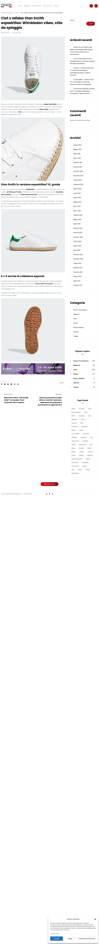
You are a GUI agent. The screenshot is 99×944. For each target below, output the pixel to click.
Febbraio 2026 (77, 162)
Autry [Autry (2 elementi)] (85, 412)
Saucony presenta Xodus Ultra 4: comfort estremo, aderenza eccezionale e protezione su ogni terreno (50, 401)
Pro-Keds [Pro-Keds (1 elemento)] (81, 448)
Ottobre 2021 (77, 276)
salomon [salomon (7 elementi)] (81, 451)
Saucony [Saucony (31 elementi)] (90, 451)
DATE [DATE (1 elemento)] (81, 423)
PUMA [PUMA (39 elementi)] (89, 448)
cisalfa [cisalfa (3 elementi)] (82, 419)
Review (7, 32)
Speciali (75, 332)
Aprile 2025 (76, 206)
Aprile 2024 (76, 224)
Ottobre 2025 (77, 180)
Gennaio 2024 (77, 232)
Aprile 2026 (76, 154)
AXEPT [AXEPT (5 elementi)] (73, 416)
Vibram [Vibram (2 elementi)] (80, 469)
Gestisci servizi (55, 933)
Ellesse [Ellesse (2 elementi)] (73, 430)
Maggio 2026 (77, 149)
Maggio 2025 (77, 202)
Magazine (27, 6)
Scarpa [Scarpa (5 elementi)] (73, 455)
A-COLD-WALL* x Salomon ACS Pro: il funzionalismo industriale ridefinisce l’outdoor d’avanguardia (82, 82)
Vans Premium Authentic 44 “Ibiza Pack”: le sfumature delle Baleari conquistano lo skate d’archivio (82, 91)
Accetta (56, 938)
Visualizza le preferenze (87, 938)
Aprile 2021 (76, 281)
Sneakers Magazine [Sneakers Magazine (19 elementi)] (76, 459)
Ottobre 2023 (77, 241)
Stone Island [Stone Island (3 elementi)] (74, 462)
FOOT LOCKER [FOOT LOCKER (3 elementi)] (75, 433)
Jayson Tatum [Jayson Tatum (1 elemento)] (75, 441)
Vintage (75, 336)
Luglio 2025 (77, 193)
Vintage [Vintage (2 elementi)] (87, 469)
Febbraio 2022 (77, 268)
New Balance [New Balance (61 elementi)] (82, 444)
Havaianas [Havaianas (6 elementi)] (83, 437)
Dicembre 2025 (78, 171)
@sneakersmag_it (49, 484)
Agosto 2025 (77, 189)
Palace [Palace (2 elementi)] (73, 448)
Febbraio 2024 (77, 228)
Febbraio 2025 (77, 215)
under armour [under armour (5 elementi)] (75, 466)
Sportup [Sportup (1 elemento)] (88, 459)
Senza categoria (78, 327)
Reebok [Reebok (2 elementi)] (73, 451)
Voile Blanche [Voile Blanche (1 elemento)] (75, 473)
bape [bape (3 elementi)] (89, 416)
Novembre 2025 (78, 176)
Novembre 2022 (78, 259)
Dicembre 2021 (78, 272)
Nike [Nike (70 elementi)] (91, 444)
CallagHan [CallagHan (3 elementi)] (74, 419)
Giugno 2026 (77, 145)
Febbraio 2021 (77, 285)
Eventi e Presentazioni (80, 310)
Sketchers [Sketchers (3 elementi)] (90, 455)
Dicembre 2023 (78, 237)
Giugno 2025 (77, 197)
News (2, 32)
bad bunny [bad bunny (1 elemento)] (82, 416)
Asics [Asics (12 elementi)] (89, 408)
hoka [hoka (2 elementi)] (91, 437)
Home (20, 6)
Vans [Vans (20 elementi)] (72, 469)
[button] (95, 919)
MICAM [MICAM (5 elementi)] (73, 444)
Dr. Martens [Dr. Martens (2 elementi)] (74, 426)
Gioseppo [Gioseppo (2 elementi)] (74, 437)
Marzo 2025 (77, 211)
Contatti (56, 6)
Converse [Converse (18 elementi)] (74, 423)
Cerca (72, 20)
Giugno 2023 (77, 246)
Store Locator (47, 6)
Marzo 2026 (77, 158)
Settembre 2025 (78, 184)
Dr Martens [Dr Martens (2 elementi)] (84, 426)
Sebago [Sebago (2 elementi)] (81, 455)
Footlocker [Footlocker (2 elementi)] (86, 433)
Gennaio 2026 (77, 167)
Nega (70, 938)
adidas (61, 382)
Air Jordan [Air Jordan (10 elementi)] (82, 408)
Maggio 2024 (77, 219)
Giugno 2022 (77, 263)
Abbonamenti (36, 6)
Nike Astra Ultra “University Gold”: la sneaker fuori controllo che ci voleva (16, 400)
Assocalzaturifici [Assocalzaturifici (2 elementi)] (76, 412)
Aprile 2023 (76, 250)
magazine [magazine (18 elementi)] (85, 441)
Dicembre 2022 (78, 254)
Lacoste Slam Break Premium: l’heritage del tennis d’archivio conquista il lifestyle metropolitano (82, 61)
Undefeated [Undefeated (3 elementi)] (85, 462)
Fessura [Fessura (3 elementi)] (81, 430)
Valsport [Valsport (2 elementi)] (84, 466)
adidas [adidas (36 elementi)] (73, 408)
